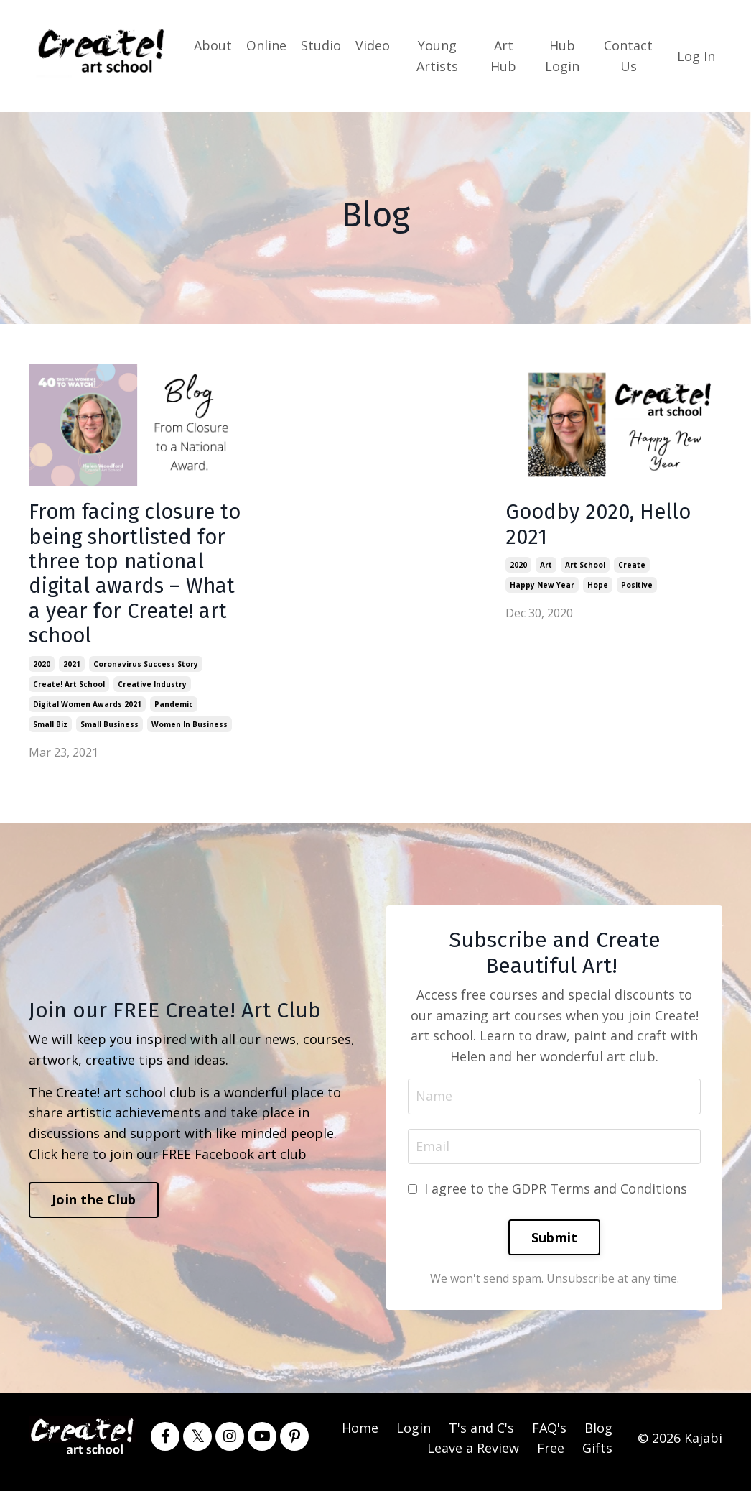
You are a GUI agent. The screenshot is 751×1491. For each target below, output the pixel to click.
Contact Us (628, 56)
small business (109, 730)
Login (413, 1434)
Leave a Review (473, 1455)
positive (637, 586)
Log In (696, 55)
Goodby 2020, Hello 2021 (600, 525)
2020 (41, 670)
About (213, 45)
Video (372, 45)
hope (597, 586)
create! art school (69, 690)
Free (550, 1455)
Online (266, 45)
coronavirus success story (145, 670)
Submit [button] (554, 1243)
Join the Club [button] (94, 1206)
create (631, 566)
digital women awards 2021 (87, 710)
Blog (598, 1434)
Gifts (597, 1455)
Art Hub (503, 56)
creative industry (152, 690)
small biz (50, 730)
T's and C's (481, 1434)
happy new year (542, 586)
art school (585, 566)
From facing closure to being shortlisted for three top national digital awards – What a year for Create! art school (135, 577)
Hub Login (562, 56)
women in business (189, 730)
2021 (71, 670)
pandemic (173, 710)
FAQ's (549, 1434)
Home (360, 1434)
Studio (321, 45)
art (546, 566)
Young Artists (437, 56)
